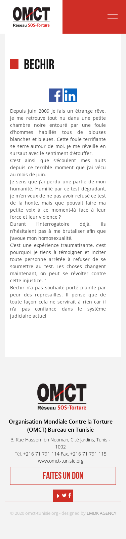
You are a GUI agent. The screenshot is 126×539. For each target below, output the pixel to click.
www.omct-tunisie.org (60, 461)
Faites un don (63, 475)
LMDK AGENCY (101, 513)
